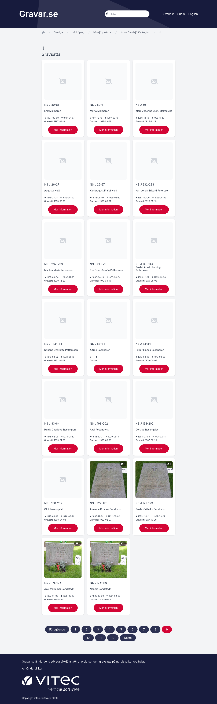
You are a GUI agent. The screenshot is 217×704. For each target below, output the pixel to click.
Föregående (57, 629)
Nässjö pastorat (102, 32)
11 (100, 638)
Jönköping (78, 32)
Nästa (128, 638)
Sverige (58, 32)
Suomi (181, 14)
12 (112, 638)
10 (88, 638)
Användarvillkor (32, 668)
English (193, 14)
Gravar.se (38, 14)
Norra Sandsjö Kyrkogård (135, 32)
